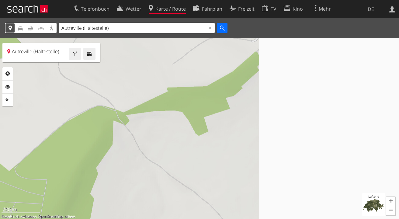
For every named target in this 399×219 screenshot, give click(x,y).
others (70, 216)
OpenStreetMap (50, 216)
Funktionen (7, 100)
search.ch (11, 216)
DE (371, 9)
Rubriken (7, 73)
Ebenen (7, 87)
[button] (390, 201)
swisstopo (28, 216)
